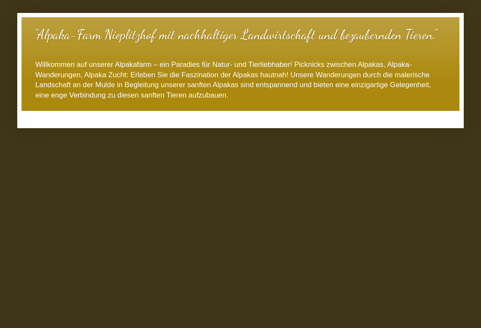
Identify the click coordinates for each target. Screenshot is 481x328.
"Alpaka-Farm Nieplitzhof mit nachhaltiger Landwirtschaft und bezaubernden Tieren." (235, 34)
